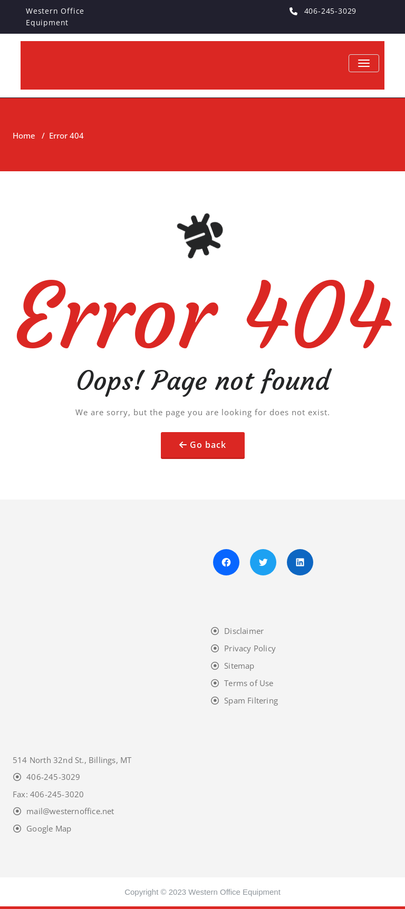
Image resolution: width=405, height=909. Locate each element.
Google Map (48, 828)
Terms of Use (248, 683)
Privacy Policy (250, 648)
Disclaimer (244, 630)
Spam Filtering (251, 700)
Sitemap (239, 665)
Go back (208, 445)
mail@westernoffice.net (70, 811)
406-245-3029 (53, 776)
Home (24, 135)
